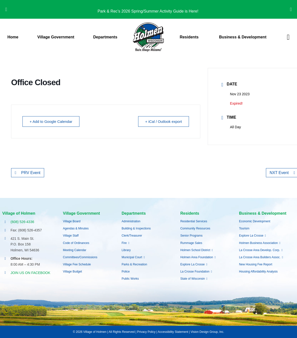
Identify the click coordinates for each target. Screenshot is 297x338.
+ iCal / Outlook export (163, 121)
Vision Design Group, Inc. (207, 332)
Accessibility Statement (173, 332)
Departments (134, 213)
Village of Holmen (18, 213)
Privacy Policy (146, 332)
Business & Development (262, 213)
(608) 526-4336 (22, 222)
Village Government (81, 213)
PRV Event (27, 173)
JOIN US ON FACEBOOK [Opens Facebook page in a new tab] (30, 273)
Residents (189, 213)
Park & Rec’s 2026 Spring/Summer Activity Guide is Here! (148, 11)
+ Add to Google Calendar (51, 121)
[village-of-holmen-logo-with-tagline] (148, 24)
